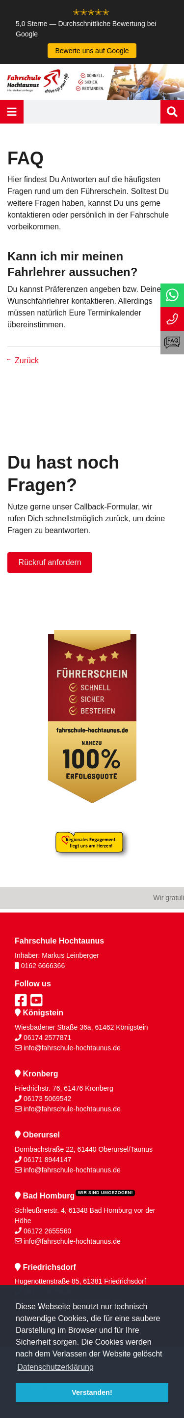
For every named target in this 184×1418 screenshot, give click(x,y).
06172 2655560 (47, 1231)
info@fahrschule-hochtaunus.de (72, 1048)
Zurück (27, 360)
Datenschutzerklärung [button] (55, 1367)
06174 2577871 (47, 1037)
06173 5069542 (47, 1099)
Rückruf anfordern (50, 562)
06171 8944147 (47, 1160)
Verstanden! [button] (92, 1392)
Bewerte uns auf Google (92, 51)
